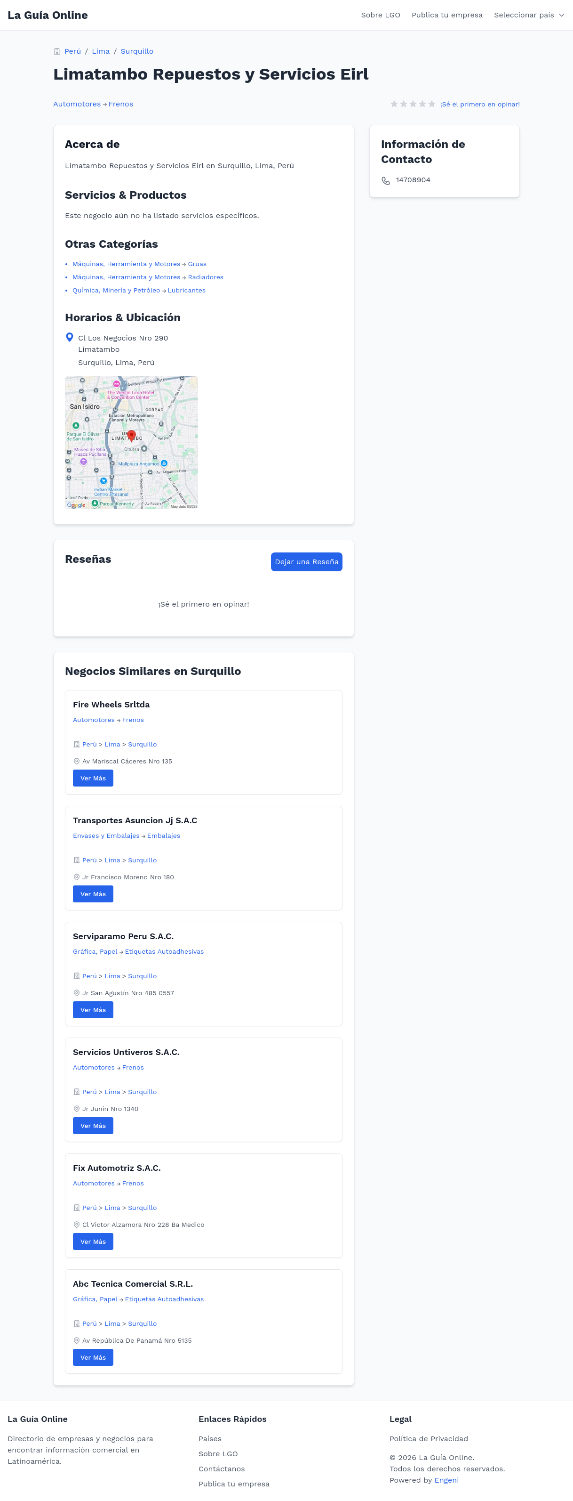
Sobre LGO (381, 14)
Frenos (121, 103)
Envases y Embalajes (106, 835)
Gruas (197, 264)
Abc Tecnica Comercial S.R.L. (133, 1284)
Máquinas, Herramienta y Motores (126, 264)
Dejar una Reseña (307, 561)
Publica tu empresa (447, 14)
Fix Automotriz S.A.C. (117, 1168)
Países (210, 1438)
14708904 (413, 179)
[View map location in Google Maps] (131, 442)
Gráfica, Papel (95, 951)
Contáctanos (222, 1468)
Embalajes (163, 835)
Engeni (446, 1480)
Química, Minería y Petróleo (116, 290)
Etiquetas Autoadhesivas (164, 951)
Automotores (77, 103)
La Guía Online (48, 15)
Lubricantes (187, 290)
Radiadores (205, 277)
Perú (72, 51)
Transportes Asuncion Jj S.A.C (135, 820)
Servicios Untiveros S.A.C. (126, 1052)
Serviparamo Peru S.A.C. (123, 936)
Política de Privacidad (429, 1438)
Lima (101, 51)
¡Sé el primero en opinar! (480, 104)
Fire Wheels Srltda (111, 704)
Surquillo (136, 51)
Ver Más (93, 778)
